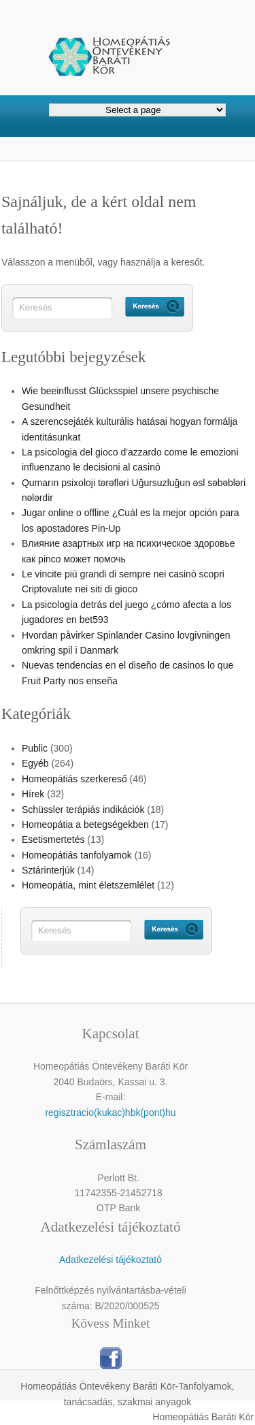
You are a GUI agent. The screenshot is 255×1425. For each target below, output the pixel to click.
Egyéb (35, 763)
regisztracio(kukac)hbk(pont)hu (110, 1112)
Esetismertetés (53, 839)
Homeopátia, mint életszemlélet (88, 885)
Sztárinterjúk (48, 870)
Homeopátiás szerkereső (74, 778)
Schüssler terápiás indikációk (83, 809)
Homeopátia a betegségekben (85, 824)
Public (35, 748)
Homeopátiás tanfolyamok (77, 855)
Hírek (33, 793)
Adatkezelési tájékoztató (110, 1259)
